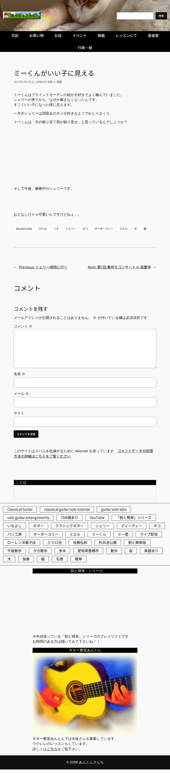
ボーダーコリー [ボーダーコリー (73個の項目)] (45, 534)
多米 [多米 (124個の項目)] (62, 550)
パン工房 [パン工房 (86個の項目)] (14, 534)
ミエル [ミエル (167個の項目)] (75, 534)
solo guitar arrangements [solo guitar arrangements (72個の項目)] (28, 517)
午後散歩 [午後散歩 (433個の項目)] (14, 550)
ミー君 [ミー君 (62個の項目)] (123, 534)
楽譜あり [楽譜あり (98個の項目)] (151, 550)
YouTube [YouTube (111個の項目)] (97, 517)
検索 (161, 16)
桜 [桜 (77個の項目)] (131, 550)
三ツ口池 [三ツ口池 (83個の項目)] (54, 542)
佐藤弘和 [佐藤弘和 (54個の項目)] (80, 542)
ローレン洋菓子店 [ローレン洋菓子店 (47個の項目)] (21, 542)
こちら (52, 748)
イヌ (56, 228)
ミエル (124, 228)
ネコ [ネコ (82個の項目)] (157, 525)
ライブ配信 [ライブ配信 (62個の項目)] (149, 534)
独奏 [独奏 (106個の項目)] (26, 559)
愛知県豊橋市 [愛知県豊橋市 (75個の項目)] (88, 550)
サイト (19, 413)
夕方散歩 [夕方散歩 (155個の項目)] (40, 550)
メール (21, 394)
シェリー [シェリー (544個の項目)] (102, 525)
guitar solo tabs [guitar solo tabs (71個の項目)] (114, 509)
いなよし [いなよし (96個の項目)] (14, 525)
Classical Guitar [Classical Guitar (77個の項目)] (20, 509)
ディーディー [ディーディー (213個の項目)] (131, 525)
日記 (59, 82)
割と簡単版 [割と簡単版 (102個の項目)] (137, 542)
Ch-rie (43, 228)
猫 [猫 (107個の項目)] (43, 559)
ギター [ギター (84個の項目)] (38, 525)
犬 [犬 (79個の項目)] (9, 559)
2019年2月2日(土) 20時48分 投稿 (33, 82)
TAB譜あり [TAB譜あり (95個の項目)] (69, 517)
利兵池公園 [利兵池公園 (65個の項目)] (108, 542)
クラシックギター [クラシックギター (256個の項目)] (69, 525)
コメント (23, 326)
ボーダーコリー (104, 228)
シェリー (70, 228)
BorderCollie (24, 228)
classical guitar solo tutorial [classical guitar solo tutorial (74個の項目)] (67, 509)
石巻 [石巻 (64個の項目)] (59, 559)
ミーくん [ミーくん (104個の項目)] (99, 534)
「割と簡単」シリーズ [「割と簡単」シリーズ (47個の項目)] (133, 517)
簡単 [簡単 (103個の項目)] (78, 559)
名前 (19, 374)
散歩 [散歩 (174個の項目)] (114, 550)
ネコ (85, 228)
